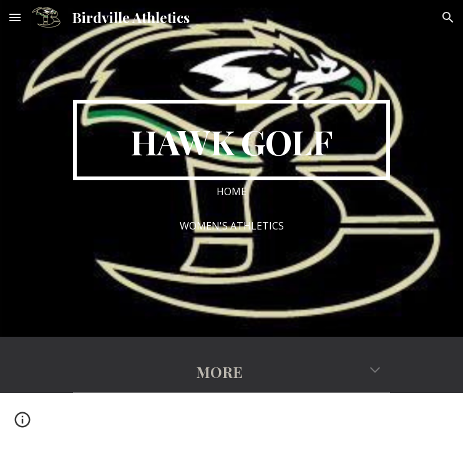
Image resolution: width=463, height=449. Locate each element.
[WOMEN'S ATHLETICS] (231, 226)
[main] (231, 140)
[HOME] (231, 191)
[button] (15, 17)
